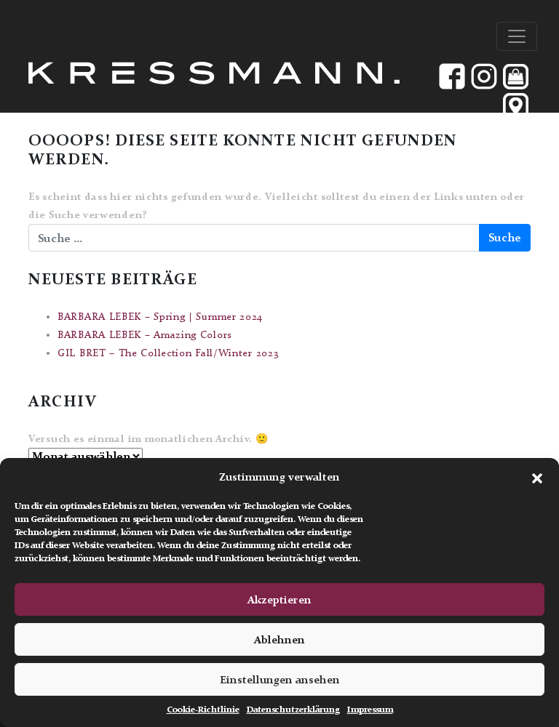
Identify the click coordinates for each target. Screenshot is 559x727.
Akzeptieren (279, 599)
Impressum (370, 709)
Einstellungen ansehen (280, 679)
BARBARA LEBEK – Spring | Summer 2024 (160, 316)
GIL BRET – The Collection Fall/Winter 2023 (168, 353)
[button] (537, 477)
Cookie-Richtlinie (203, 709)
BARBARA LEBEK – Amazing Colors (145, 335)
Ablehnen (279, 639)
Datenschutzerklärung (293, 709)
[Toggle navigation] (516, 36)
